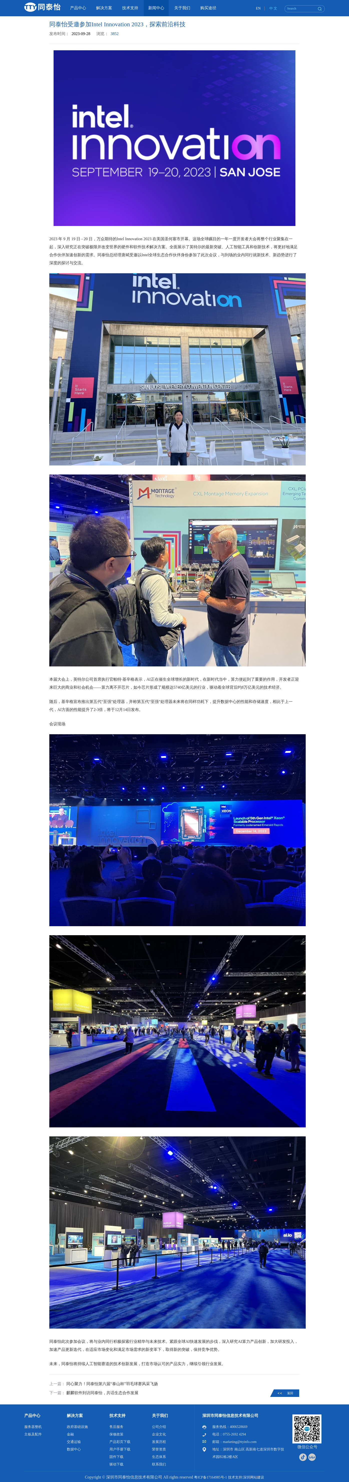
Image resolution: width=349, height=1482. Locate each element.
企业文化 (159, 1434)
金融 (70, 1434)
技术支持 (117, 1415)
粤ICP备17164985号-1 (210, 1477)
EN (258, 8)
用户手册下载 (119, 1449)
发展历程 (159, 1442)
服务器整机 (33, 1427)
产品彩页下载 (119, 1442)
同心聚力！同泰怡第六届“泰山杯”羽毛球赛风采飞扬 (112, 1384)
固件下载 (116, 1457)
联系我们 (159, 1464)
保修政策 (116, 1434)
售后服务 (116, 1427)
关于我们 (160, 1415)
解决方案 (75, 1415)
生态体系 (159, 1457)
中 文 (273, 8)
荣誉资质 (159, 1449)
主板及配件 (33, 1434)
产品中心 (32, 1415)
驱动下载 (116, 1464)
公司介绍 (159, 1427)
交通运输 (74, 1442)
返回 (290, 1393)
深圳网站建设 (253, 1477)
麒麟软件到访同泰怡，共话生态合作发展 (102, 1393)
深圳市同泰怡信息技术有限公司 (230, 1415)
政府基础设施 (77, 1427)
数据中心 (74, 1449)
